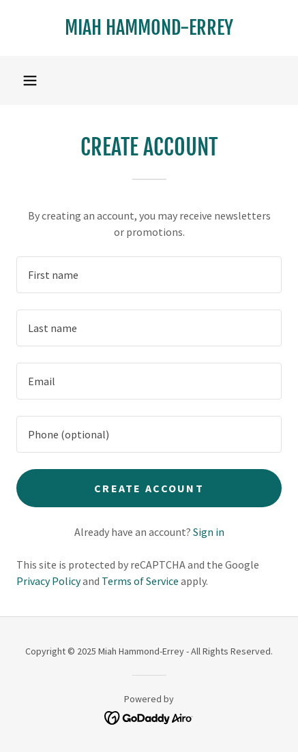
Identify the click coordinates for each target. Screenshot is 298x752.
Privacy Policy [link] (48, 581)
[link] (149, 28)
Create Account (149, 488)
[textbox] (149, 274)
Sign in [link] (208, 532)
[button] (30, 80)
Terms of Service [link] (140, 581)
